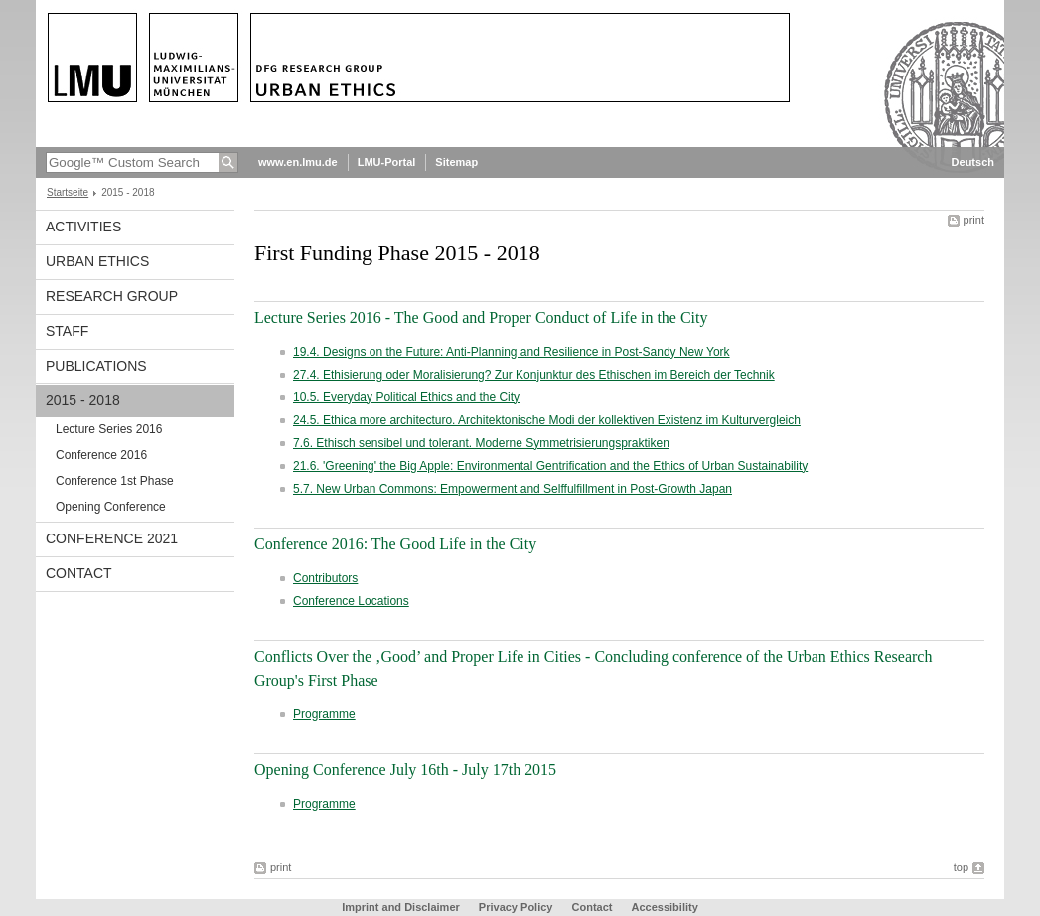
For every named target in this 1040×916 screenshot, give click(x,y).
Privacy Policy (516, 907)
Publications (96, 366)
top (961, 867)
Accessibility (665, 907)
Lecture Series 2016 (109, 429)
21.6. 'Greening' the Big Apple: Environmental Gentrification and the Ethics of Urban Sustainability (550, 466)
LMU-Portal (387, 162)
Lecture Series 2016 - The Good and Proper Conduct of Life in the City (480, 317)
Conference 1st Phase (115, 481)
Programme (324, 714)
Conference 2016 (101, 455)
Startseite (67, 192)
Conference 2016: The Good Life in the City (395, 543)
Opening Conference (111, 507)
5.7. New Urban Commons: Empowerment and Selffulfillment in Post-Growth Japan (512, 489)
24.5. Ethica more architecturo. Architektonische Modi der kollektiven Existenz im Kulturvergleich (547, 420)
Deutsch (973, 162)
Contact (79, 573)
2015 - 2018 (83, 400)
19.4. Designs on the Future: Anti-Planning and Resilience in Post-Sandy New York (511, 352)
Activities (83, 226)
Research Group (112, 296)
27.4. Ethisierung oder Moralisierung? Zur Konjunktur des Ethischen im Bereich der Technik (534, 375)
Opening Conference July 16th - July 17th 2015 (405, 769)
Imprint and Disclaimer (401, 907)
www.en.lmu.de (298, 162)
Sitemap (456, 162)
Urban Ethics (97, 261)
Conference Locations (351, 601)
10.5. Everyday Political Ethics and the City (406, 397)
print (974, 220)
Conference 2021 (112, 538)
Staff (67, 331)
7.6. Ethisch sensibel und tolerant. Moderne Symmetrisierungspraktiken (481, 443)
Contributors (325, 578)
